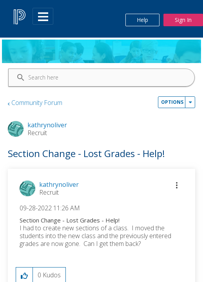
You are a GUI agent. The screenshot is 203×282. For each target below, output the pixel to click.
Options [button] (172, 102)
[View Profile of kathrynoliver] (59, 184)
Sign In (183, 20)
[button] (176, 185)
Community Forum (36, 102)
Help (142, 20)
